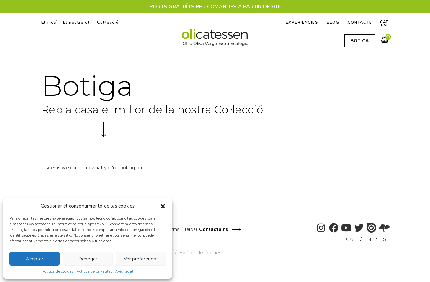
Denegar (87, 259)
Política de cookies (58, 271)
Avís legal (124, 271)
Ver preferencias (141, 259)
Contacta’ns (213, 229)
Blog (331, 22)
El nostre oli (77, 22)
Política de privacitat (94, 271)
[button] (163, 206)
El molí (49, 22)
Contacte (359, 22)
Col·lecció (108, 22)
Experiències (300, 22)
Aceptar (34, 259)
